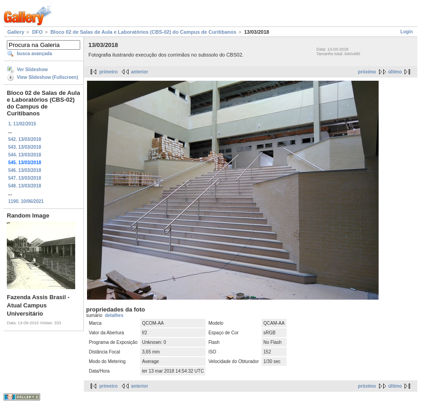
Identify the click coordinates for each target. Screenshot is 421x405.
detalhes (114, 315)
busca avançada (34, 53)
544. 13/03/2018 (24, 154)
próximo (367, 71)
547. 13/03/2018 (24, 178)
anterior (139, 71)
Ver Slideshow (32, 69)
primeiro (108, 71)
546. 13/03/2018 (24, 170)
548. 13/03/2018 (24, 185)
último (395, 71)
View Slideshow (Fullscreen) (47, 77)
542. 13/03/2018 (24, 139)
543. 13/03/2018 (24, 147)
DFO (37, 32)
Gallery (15, 32)
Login (406, 31)
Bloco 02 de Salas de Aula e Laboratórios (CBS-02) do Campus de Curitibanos (143, 32)
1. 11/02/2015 (22, 123)
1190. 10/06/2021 (26, 201)
